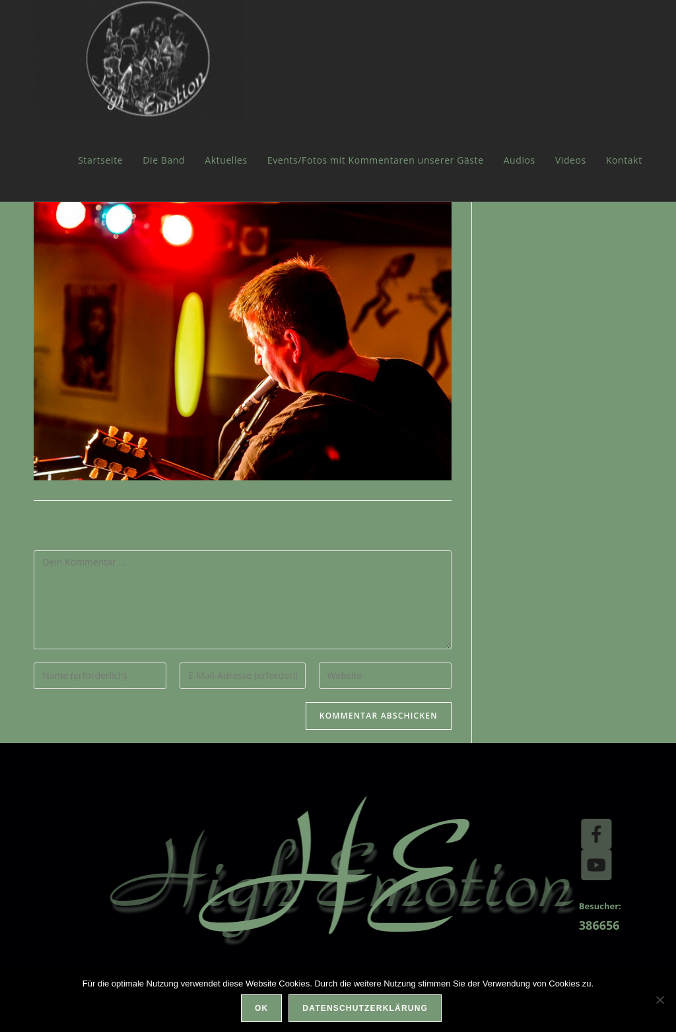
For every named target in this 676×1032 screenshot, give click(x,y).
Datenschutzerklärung (365, 1008)
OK (261, 1008)
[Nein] (659, 999)
